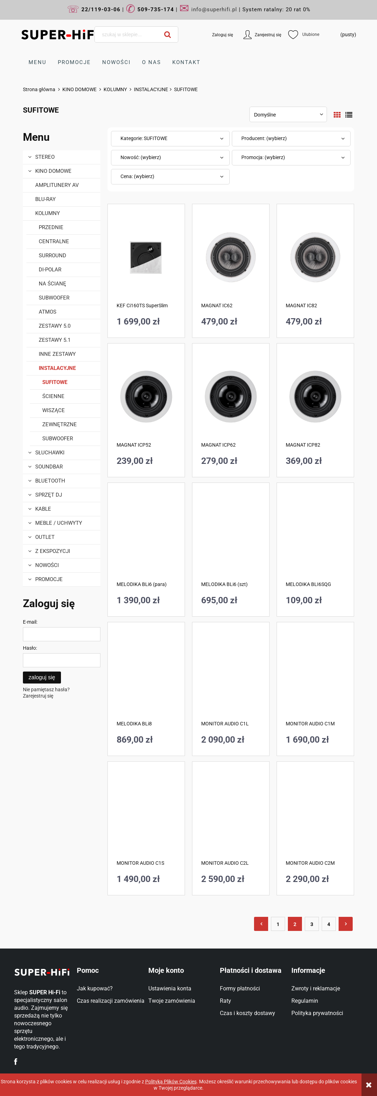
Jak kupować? (95, 988)
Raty (225, 1001)
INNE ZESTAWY (57, 354)
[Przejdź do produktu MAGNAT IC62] (230, 257)
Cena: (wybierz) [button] (137, 176)
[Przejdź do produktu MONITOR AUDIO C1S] (146, 815)
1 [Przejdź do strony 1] (278, 924)
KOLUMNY (47, 213)
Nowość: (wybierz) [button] (140, 157)
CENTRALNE (54, 242)
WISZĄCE (53, 411)
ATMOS (47, 312)
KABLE (43, 509)
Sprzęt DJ (48, 495)
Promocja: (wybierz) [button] (263, 157)
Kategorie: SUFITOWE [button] (143, 138)
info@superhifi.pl (214, 9)
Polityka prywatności (317, 1013)
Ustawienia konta (169, 988)
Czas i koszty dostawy (247, 1013)
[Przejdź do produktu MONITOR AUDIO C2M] (315, 815)
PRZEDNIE (51, 228)
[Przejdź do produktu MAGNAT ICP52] (146, 397)
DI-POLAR (50, 270)
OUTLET (45, 537)
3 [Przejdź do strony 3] (311, 924)
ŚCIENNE (53, 396)
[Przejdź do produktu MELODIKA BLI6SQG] (315, 536)
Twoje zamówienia (171, 1001)
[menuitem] (37, 62)
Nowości (47, 565)
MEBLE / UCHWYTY (58, 523)
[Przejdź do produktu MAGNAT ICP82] (315, 397)
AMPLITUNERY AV (57, 185)
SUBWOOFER (54, 298)
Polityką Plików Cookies (171, 1081)
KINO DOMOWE (53, 171)
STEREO (45, 157)
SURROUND (52, 256)
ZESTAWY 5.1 (54, 340)
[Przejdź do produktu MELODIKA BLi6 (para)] (146, 536)
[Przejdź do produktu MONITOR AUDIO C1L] (230, 675)
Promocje (49, 580)
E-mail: (30, 622)
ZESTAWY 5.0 (54, 326)
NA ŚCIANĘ (52, 284)
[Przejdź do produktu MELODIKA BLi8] (146, 675)
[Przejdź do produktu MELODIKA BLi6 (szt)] (230, 536)
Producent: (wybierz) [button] (264, 138)
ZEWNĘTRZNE (59, 425)
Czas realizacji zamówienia (110, 1001)
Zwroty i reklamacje (315, 988)
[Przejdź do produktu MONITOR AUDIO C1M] (315, 675)
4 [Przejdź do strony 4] (328, 924)
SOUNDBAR (49, 467)
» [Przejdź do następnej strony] (346, 924)
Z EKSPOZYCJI (52, 551)
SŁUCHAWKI (49, 453)
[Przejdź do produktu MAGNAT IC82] (315, 257)
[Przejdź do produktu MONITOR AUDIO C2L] (230, 815)
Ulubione (301, 35)
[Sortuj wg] (288, 114)
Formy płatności (240, 988)
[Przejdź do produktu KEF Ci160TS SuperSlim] (146, 257)
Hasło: (30, 648)
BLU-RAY (45, 199)
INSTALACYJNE (57, 368)
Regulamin (304, 1001)
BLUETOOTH (50, 481)
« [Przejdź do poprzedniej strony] (261, 924)
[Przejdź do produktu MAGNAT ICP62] (230, 397)
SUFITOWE (54, 382)
